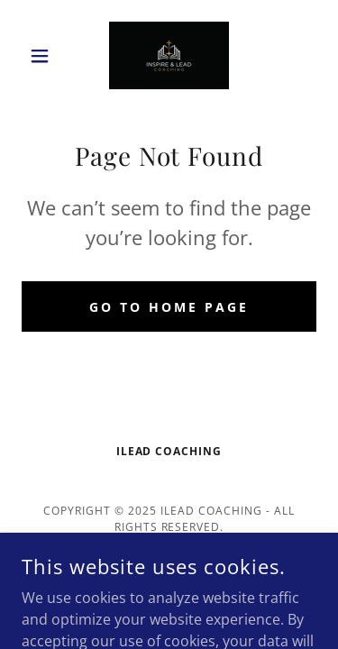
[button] (44, 56)
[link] (169, 55)
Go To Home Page (169, 306)
